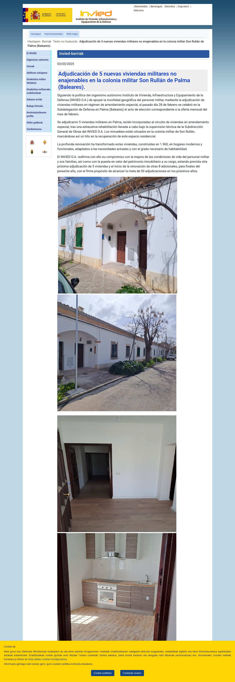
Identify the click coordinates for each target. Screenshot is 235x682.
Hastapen (36, 33)
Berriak (46, 41)
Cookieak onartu (132, 673)
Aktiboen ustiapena (37, 72)
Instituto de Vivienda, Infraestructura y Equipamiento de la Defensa (96, 16)
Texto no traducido (65, 41)
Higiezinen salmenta (37, 59)
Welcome (139, 10)
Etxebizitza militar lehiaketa (36, 81)
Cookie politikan (103, 673)
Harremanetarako (53, 34)
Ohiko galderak (35, 122)
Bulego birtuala (35, 106)
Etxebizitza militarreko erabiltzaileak (39, 91)
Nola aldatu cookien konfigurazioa (47, 659)
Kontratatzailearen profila (36, 114)
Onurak (30, 66)
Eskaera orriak (34, 99)
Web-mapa (72, 34)
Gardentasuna (34, 129)
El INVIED (32, 53)
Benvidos (170, 6)
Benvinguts (156, 6)
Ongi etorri (183, 6)
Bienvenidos (141, 6)
